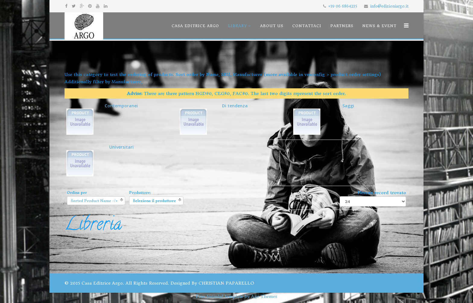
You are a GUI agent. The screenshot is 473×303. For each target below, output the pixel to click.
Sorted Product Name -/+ (94, 200)
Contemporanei (102, 119)
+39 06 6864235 (342, 6)
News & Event (379, 26)
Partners (341, 26)
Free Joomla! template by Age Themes (236, 296)
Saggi (323, 119)
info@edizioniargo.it (389, 6)
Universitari (100, 160)
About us (271, 26)
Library (237, 26)
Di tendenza (214, 119)
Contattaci (306, 26)
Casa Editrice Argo (195, 26)
